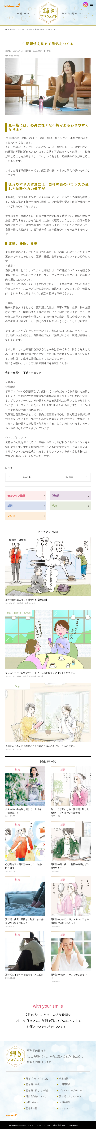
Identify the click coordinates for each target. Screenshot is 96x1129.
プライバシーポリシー (70, 1090)
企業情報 (63, 1078)
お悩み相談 (64, 1102)
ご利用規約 (64, 1084)
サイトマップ (66, 1108)
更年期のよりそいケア (70, 1096)
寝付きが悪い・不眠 (16, 372)
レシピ (11, 515)
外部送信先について (36, 1096)
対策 (10, 468)
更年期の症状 (32, 1084)
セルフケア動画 (16, 495)
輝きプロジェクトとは (37, 1078)
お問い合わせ (32, 1102)
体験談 (55, 495)
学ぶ (54, 505)
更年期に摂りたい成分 (37, 1090)
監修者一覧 (31, 1108)
